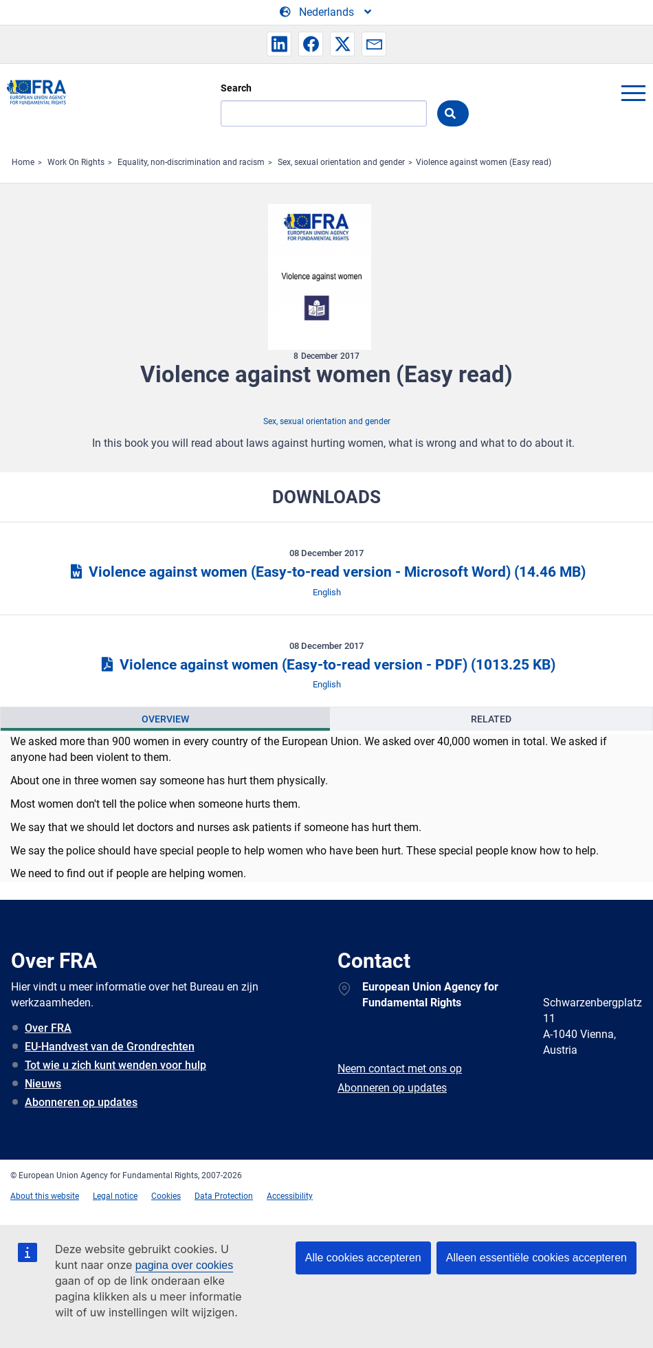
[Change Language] (326, 12)
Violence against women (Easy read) (483, 162)
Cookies (166, 1196)
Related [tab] (491, 719)
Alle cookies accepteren (363, 1257)
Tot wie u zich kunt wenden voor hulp (115, 1065)
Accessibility (290, 1196)
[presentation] (165, 719)
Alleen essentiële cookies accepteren (536, 1257)
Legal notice (115, 1196)
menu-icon (633, 92)
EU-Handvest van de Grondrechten (110, 1046)
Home (23, 162)
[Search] (324, 113)
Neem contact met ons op (399, 1068)
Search (236, 87)
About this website (44, 1196)
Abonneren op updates (81, 1102)
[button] (279, 44)
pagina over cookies (184, 1265)
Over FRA (48, 1028)
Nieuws (43, 1083)
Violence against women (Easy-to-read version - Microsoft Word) (326, 572)
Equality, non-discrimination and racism (191, 162)
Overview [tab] (165, 719)
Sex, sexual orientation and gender (341, 162)
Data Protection (224, 1196)
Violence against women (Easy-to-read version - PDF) (326, 664)
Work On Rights (75, 162)
